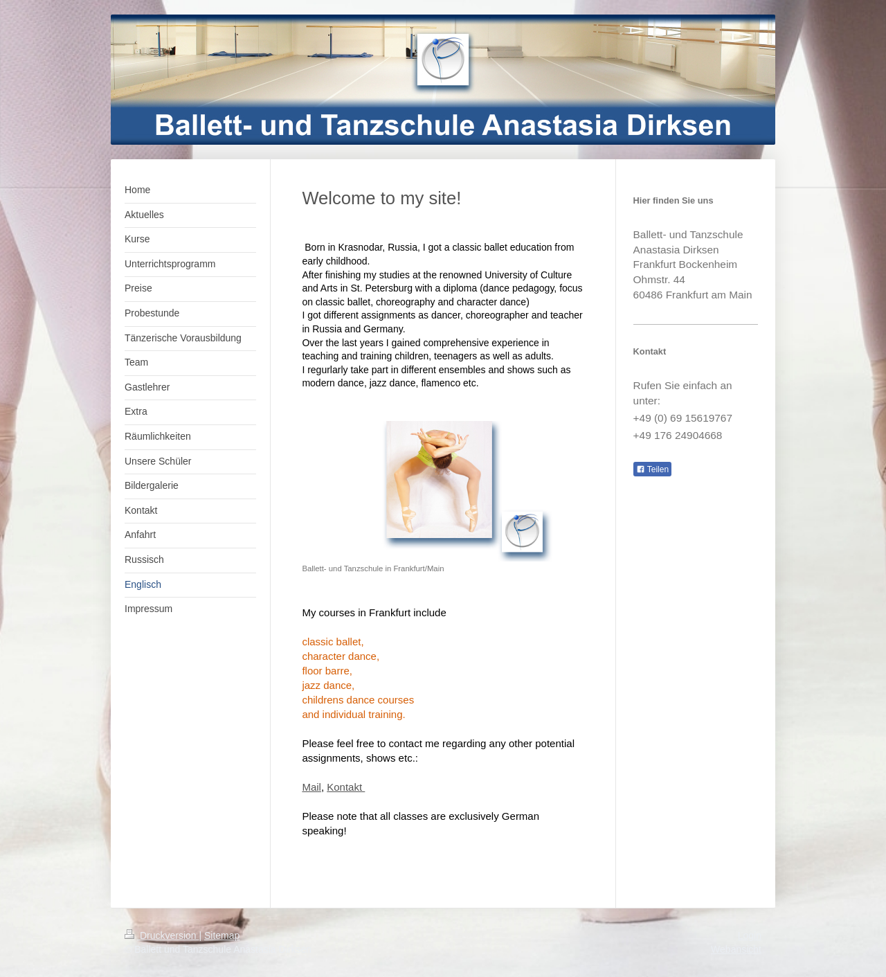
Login (749, 935)
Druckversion (162, 935)
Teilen (652, 469)
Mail (311, 787)
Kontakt (346, 787)
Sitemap (221, 935)
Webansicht (736, 949)
